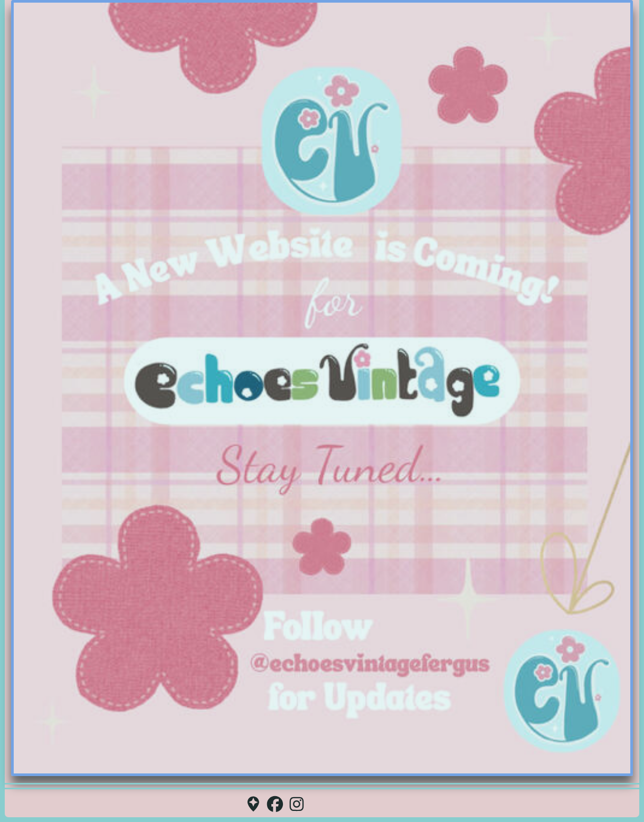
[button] (253, 804)
